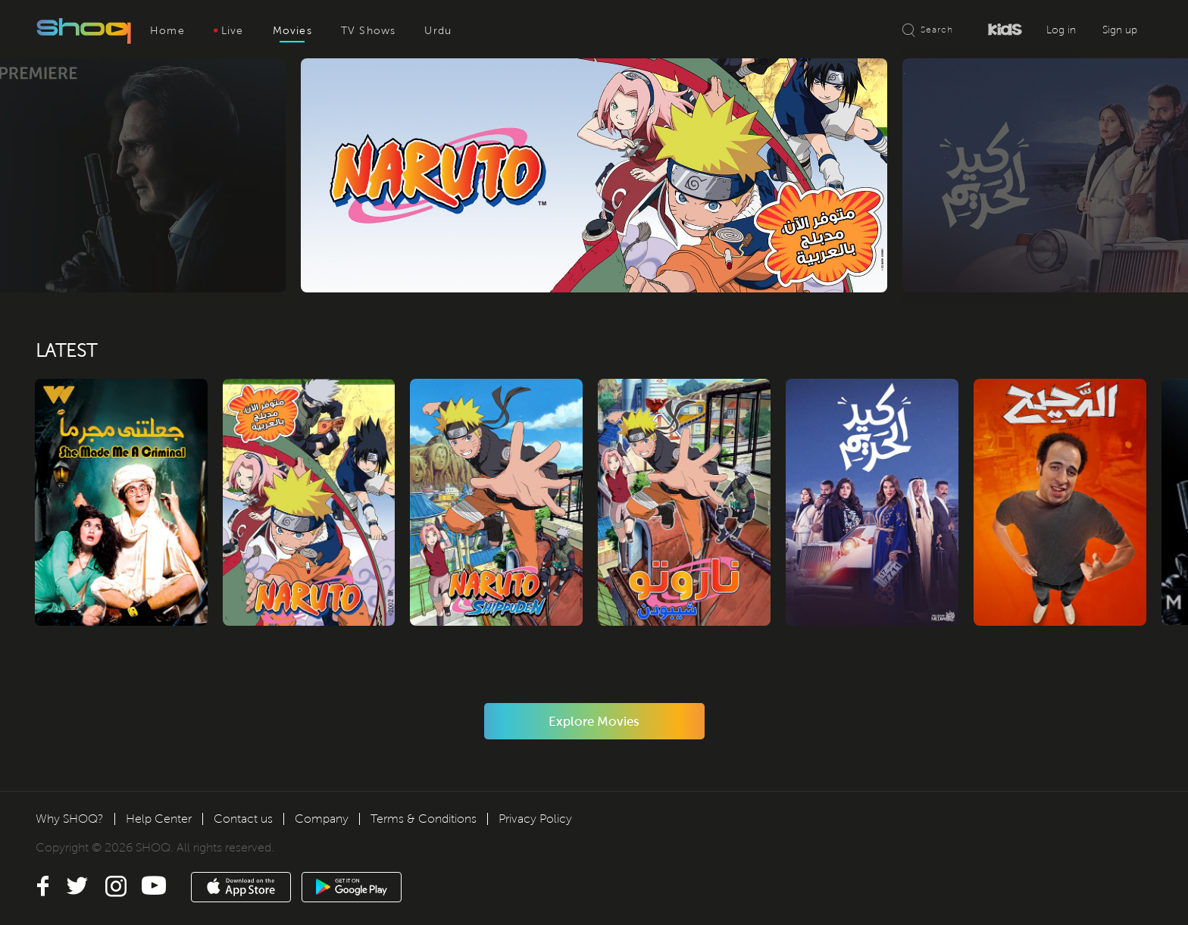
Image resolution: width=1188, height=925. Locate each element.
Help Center (159, 818)
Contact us (243, 818)
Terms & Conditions (423, 818)
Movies (292, 30)
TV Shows (368, 30)
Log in (1061, 30)
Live (229, 30)
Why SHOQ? (70, 818)
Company (322, 818)
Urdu (438, 30)
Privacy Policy (535, 818)
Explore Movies (594, 725)
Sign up (1119, 30)
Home (167, 30)
